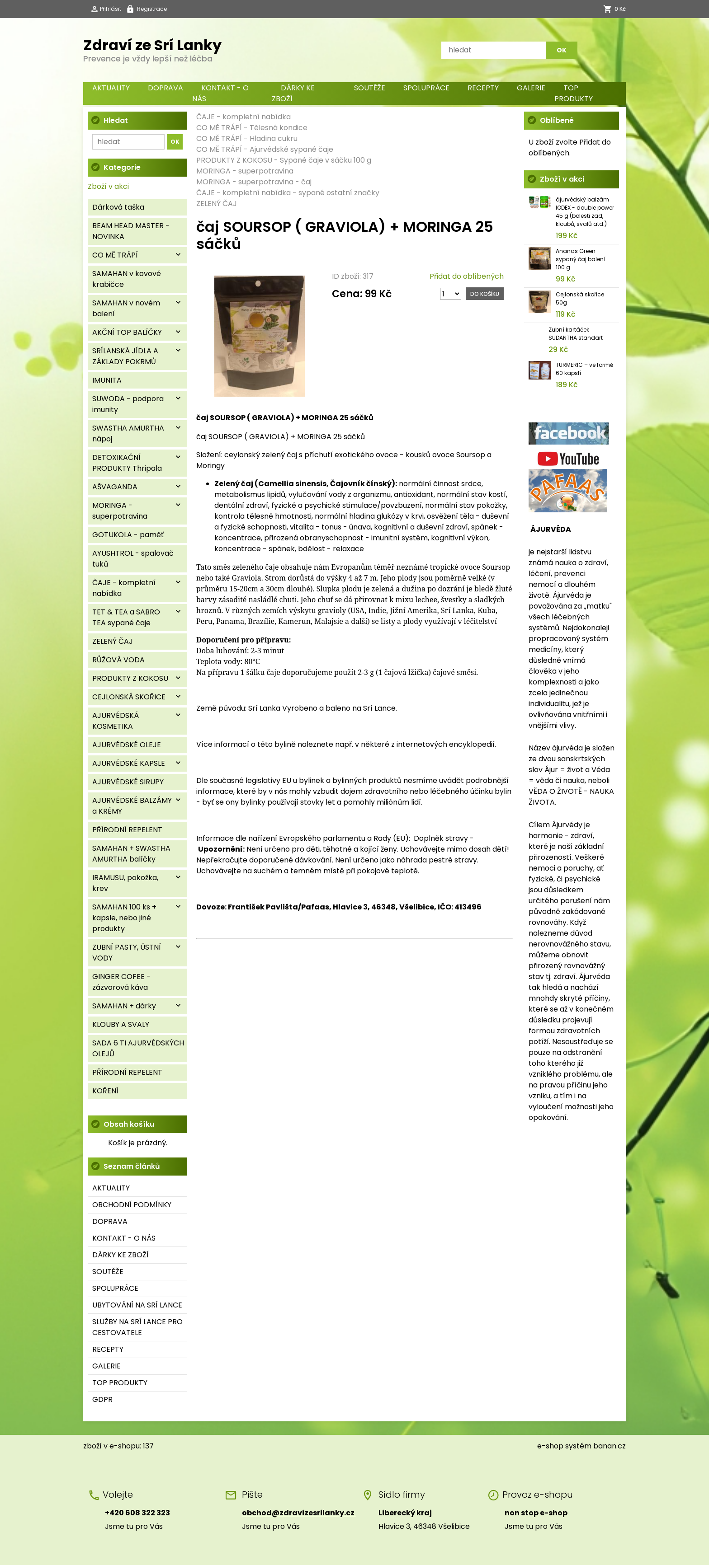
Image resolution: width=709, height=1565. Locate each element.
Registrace (152, 9)
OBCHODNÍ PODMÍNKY (131, 1205)
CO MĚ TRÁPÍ (219, 127)
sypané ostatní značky (338, 192)
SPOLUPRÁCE (426, 88)
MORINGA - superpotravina (244, 171)
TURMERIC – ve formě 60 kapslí (584, 369)
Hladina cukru (274, 138)
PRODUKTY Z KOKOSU (234, 160)
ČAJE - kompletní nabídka (243, 117)
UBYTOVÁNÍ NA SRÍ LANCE (137, 1305)
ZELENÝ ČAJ (216, 203)
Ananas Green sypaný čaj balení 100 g (580, 259)
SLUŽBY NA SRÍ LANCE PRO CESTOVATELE (137, 1327)
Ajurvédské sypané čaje (291, 149)
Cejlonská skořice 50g (580, 298)
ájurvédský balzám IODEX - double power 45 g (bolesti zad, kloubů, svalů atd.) (585, 212)
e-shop (550, 1446)
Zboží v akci (108, 186)
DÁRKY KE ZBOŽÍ (293, 93)
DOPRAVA (165, 88)
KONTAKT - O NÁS (220, 93)
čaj (306, 182)
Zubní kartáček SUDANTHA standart (575, 334)
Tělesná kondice (278, 127)
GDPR (102, 1399)
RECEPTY (483, 88)
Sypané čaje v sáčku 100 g (325, 160)
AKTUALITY (111, 88)
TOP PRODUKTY (573, 93)
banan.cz (609, 1446)
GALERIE (531, 88)
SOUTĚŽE (369, 88)
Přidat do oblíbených (467, 276)
